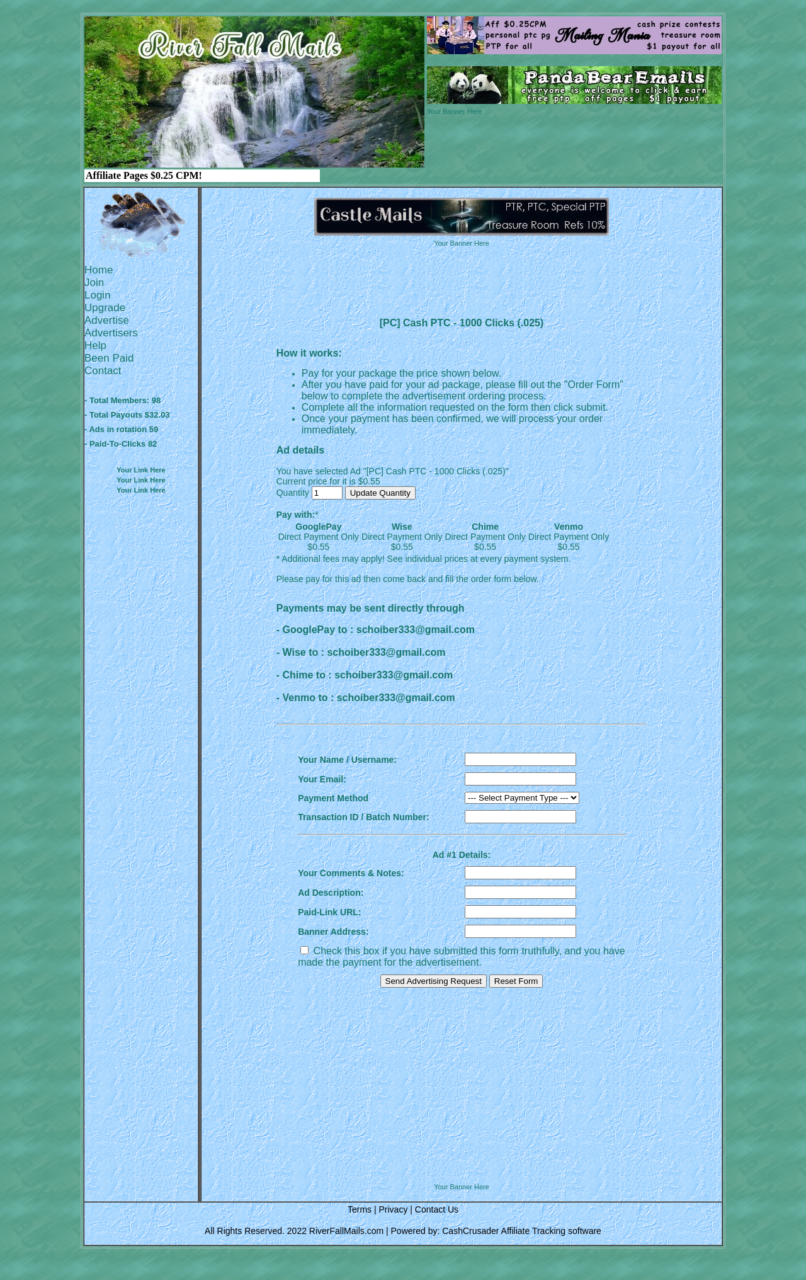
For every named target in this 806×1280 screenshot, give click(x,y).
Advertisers (111, 333)
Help (95, 345)
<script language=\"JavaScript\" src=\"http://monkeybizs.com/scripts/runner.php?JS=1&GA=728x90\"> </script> (461, 1151)
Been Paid (108, 358)
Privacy (392, 1209)
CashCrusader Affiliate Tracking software (521, 1231)
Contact (103, 371)
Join (94, 283)
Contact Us (436, 1209)
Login (97, 295)
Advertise (106, 320)
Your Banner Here (454, 111)
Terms (360, 1209)
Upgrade (104, 308)
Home (98, 270)
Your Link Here (140, 470)
